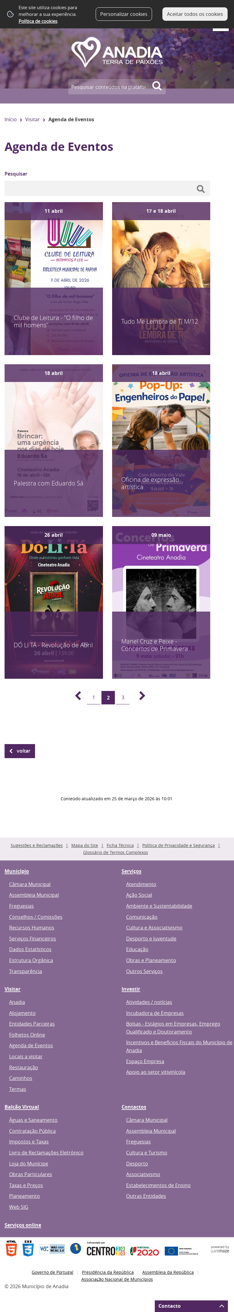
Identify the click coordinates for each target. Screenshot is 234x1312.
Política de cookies (38, 21)
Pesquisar (16, 173)
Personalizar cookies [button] (123, 14)
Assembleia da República (168, 1272)
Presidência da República (108, 1272)
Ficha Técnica (120, 845)
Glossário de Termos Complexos (115, 852)
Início (11, 119)
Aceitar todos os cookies (195, 14)
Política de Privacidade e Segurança (178, 845)
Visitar (32, 119)
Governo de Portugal (52, 1272)
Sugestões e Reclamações (37, 845)
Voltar (23, 750)
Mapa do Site (84, 845)
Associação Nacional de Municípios (117, 1279)
